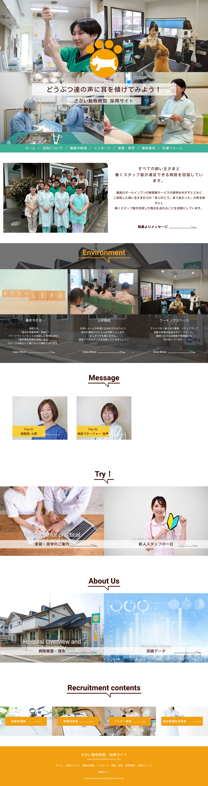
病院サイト (104, 772)
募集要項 (148, 148)
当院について (52, 148)
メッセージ (102, 148)
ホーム (30, 148)
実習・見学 (126, 148)
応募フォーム (172, 148)
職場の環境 (78, 148)
